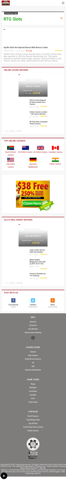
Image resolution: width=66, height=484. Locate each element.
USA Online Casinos (10, 163)
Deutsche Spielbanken (33, 163)
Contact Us (33, 325)
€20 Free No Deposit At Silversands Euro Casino (38, 102)
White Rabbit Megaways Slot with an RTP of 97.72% (38, 262)
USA (33, 366)
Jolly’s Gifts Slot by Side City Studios (37, 251)
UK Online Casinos (40, 149)
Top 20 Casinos (33, 416)
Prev (6, 131)
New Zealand (33, 355)
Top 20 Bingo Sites (33, 420)
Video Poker (33, 402)
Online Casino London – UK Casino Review (38, 113)
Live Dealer (33, 391)
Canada (33, 352)
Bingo (33, 384)
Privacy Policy (57, 464)
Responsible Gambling (33, 332)
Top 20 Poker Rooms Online (33, 427)
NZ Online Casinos (25, 149)
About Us (33, 322)
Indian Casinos (55, 161)
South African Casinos (10, 151)
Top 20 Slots (33, 423)
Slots (19, 224)
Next (12, 131)
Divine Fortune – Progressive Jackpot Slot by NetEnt (33, 232)
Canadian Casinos (55, 149)
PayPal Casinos (33, 431)
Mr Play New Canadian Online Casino (39, 123)
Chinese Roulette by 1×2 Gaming (38, 275)
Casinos (4, 29)
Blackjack (33, 387)
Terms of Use (5, 466)
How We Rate (33, 329)
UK (33, 363)
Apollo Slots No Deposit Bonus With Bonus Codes (26, 47)
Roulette (33, 395)
